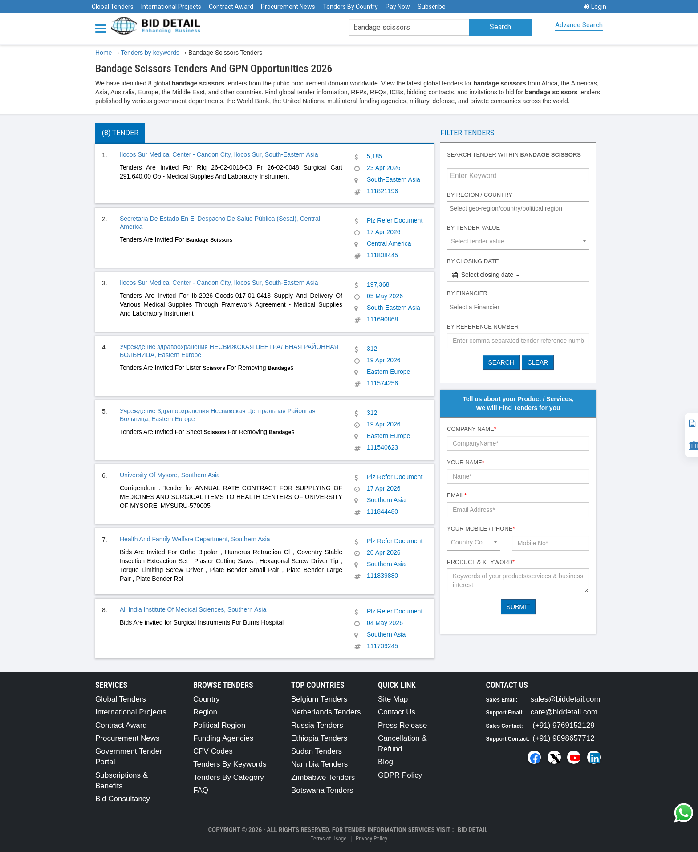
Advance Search (579, 25)
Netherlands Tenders (326, 712)
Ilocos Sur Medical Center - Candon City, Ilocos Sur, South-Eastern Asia (219, 154)
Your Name (465, 462)
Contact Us (396, 712)
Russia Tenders (317, 725)
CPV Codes (213, 751)
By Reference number (483, 326)
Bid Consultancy (122, 799)
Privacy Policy (371, 838)
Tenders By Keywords (229, 764)
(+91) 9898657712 (563, 738)
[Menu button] (102, 27)
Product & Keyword (481, 562)
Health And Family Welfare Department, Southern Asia (195, 539)
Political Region (219, 725)
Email (457, 495)
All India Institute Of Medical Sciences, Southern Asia (193, 609)
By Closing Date (473, 261)
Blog (385, 762)
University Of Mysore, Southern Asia (170, 475)
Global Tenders (113, 6)
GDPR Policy (400, 775)
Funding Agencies (223, 738)
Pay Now (398, 6)
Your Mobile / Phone (481, 528)
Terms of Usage (328, 838)
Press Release (402, 725)
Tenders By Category (228, 777)
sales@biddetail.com (566, 699)
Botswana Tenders (322, 790)
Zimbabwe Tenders (323, 777)
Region (205, 712)
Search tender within (514, 154)
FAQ (200, 790)
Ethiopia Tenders (319, 738)
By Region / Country (479, 194)
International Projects (171, 6)
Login (595, 6)
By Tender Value (473, 227)
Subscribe (432, 6)
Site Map (393, 699)
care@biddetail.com (564, 712)
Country (206, 699)
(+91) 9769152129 (563, 725)
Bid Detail (473, 830)
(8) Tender (120, 133)
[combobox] (518, 208)
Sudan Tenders (316, 751)
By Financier (467, 293)
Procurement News (288, 6)
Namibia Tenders (319, 764)
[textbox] (520, 208)
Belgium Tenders (319, 699)
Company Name (471, 429)
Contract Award (231, 6)
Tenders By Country (350, 6)
